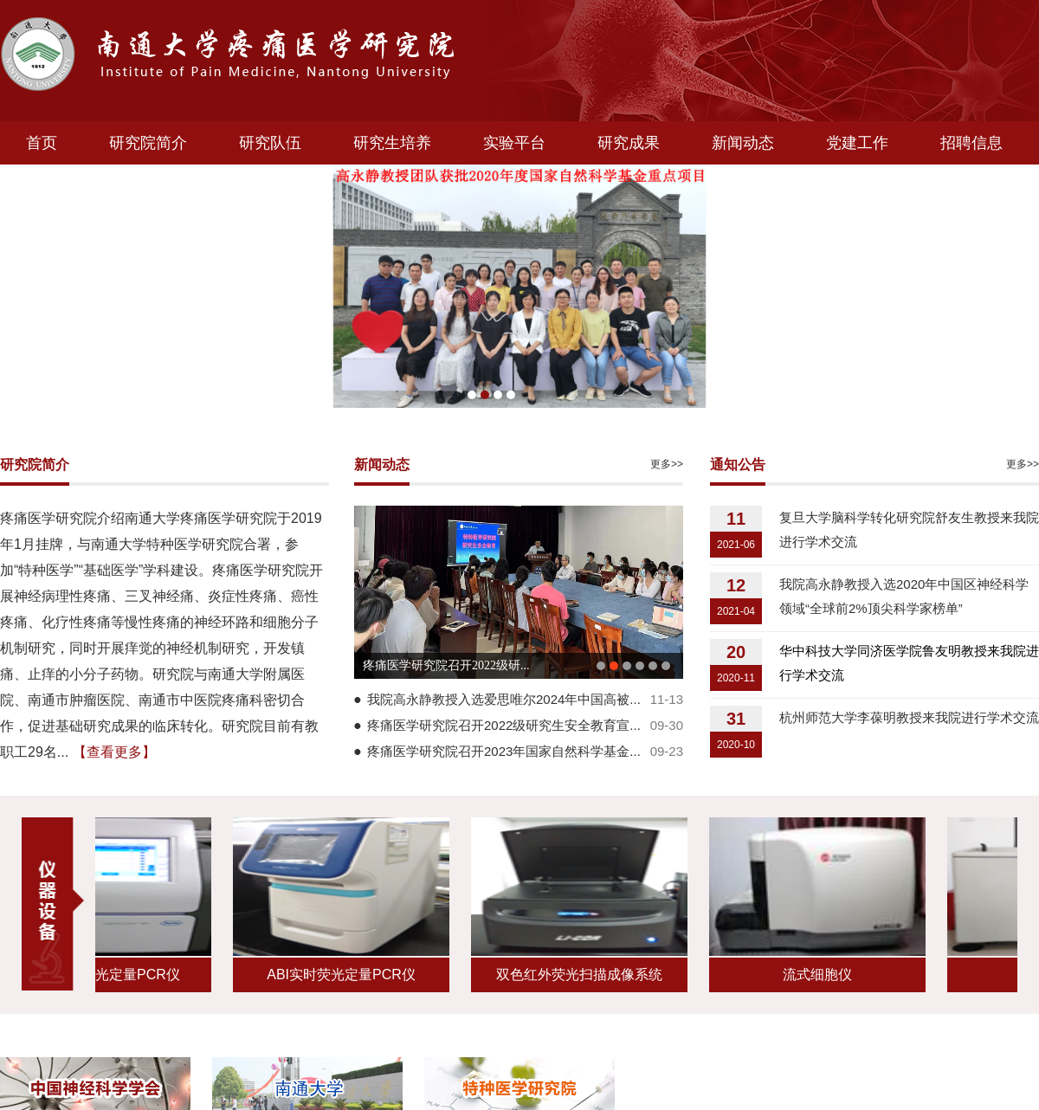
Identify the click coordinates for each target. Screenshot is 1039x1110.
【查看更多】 (114, 752)
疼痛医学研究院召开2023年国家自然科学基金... (504, 751)
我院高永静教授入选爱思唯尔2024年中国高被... (504, 699)
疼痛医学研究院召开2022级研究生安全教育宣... (504, 725)
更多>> (666, 464)
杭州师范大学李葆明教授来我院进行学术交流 (909, 717)
